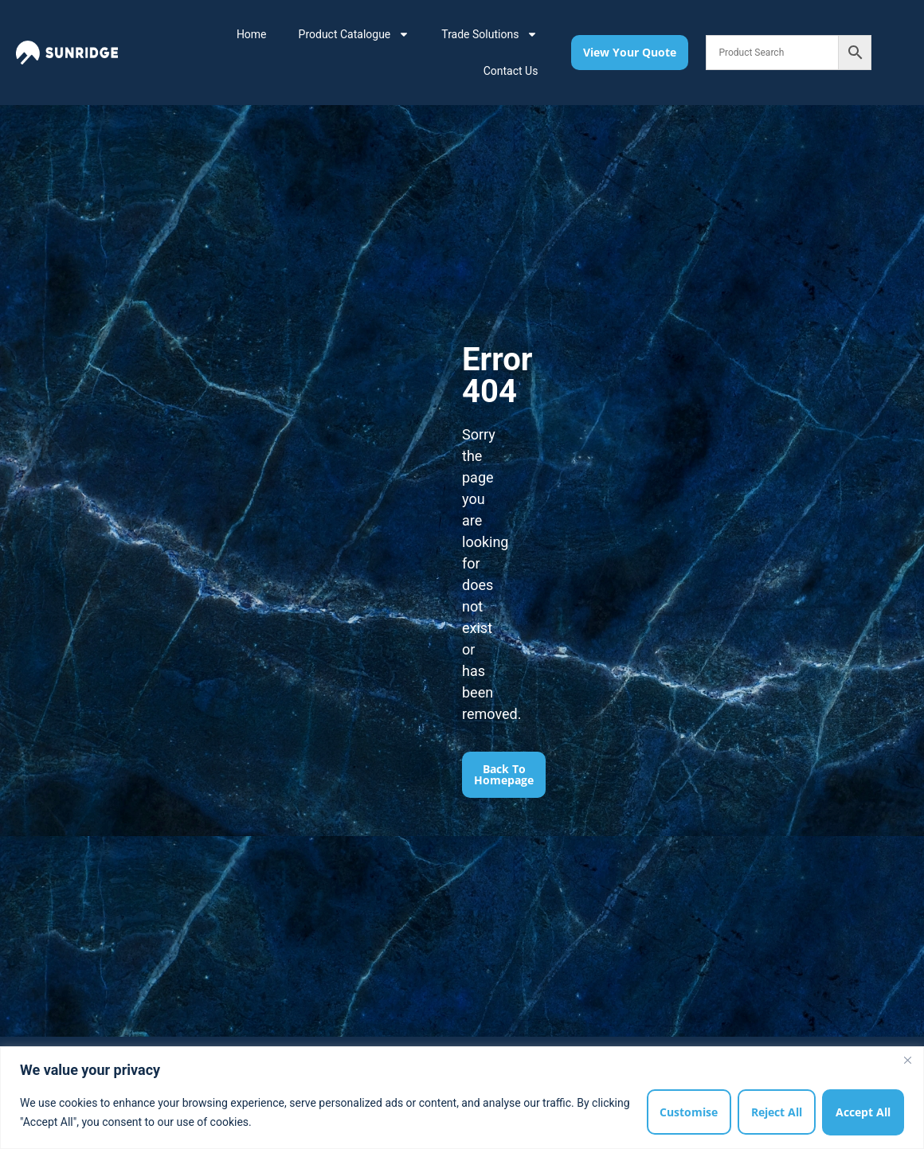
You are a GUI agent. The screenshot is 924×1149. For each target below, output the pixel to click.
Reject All (776, 1112)
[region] (462, 1097)
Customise (689, 1112)
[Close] (907, 1059)
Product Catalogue (354, 34)
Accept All (863, 1112)
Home (252, 34)
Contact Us (511, 70)
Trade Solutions (489, 34)
